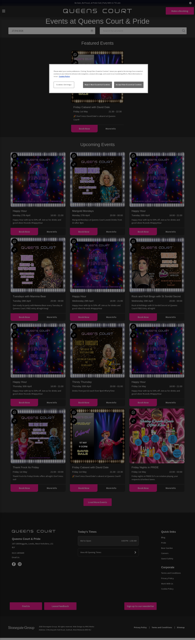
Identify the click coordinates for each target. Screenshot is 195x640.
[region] (98, 78)
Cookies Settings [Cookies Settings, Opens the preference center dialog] (63, 85)
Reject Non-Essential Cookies (97, 85)
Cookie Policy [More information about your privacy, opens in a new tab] (64, 76)
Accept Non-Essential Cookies (129, 85)
